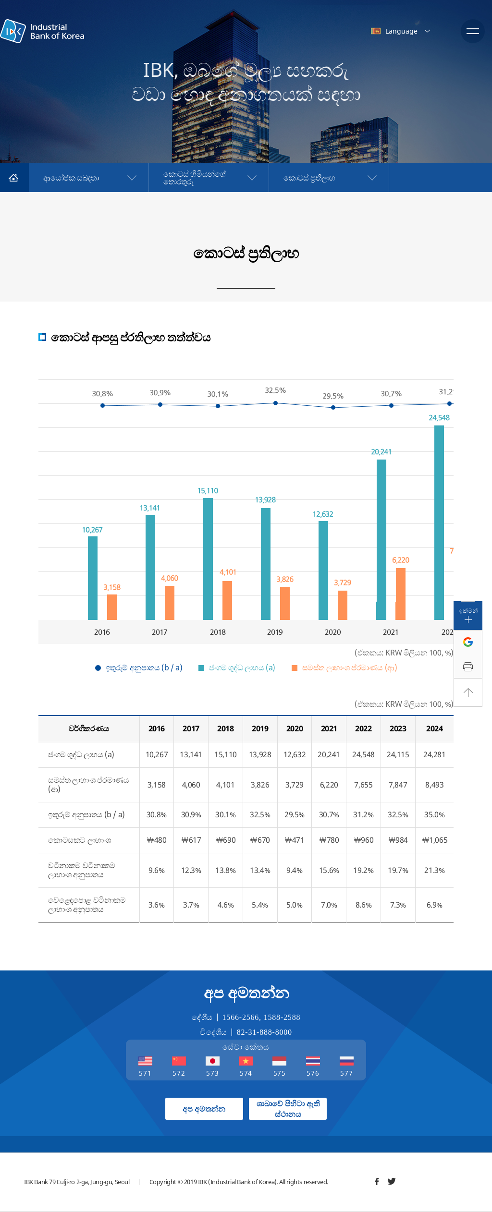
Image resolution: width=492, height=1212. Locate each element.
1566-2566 (240, 1017)
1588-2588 (282, 1017)
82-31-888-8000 (264, 1032)
